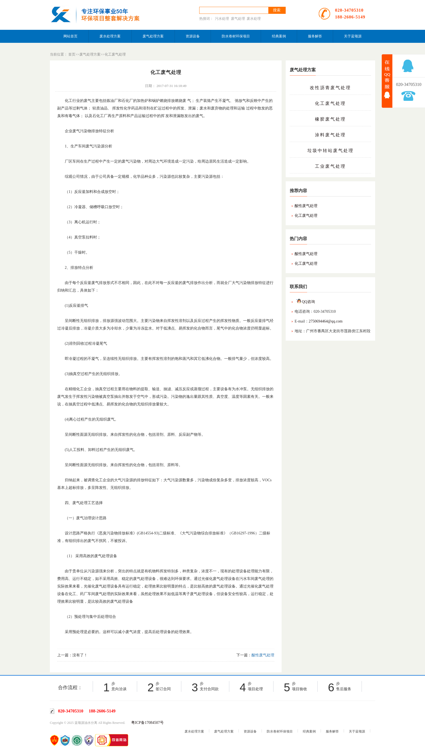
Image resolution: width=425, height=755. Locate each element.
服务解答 (315, 36)
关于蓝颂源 (353, 36)
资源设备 (193, 36)
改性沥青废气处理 (330, 87)
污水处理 (222, 19)
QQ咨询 (305, 302)
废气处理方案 (153, 36)
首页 (71, 54)
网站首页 (70, 36)
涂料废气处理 (330, 135)
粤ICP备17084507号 (147, 723)
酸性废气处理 (306, 206)
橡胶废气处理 (330, 119)
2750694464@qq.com (326, 321)
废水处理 (254, 19)
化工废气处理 (115, 54)
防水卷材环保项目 (236, 36)
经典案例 (279, 36)
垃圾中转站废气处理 (330, 150)
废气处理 (238, 19)
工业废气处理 (330, 166)
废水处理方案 (110, 36)
